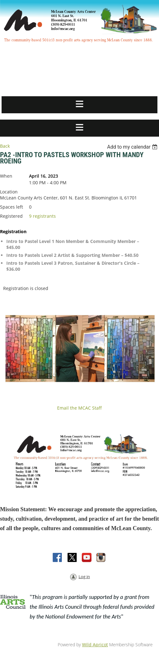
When (6, 176)
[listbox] (133, 147)
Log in (84, 576)
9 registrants (42, 216)
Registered (11, 216)
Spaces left (11, 207)
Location (9, 192)
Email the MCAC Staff (79, 408)
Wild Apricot (95, 645)
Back (5, 146)
